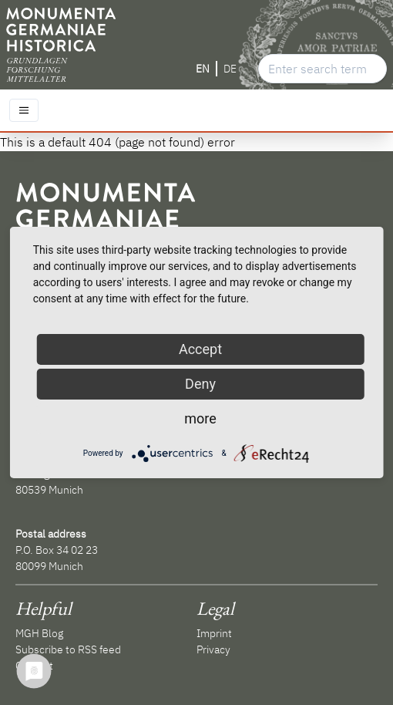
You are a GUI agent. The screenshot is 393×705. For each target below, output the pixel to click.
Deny (200, 384)
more (200, 418)
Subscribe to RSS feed (68, 649)
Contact (34, 666)
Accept (200, 349)
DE (230, 69)
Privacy (213, 649)
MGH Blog (39, 633)
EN (203, 69)
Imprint (214, 633)
